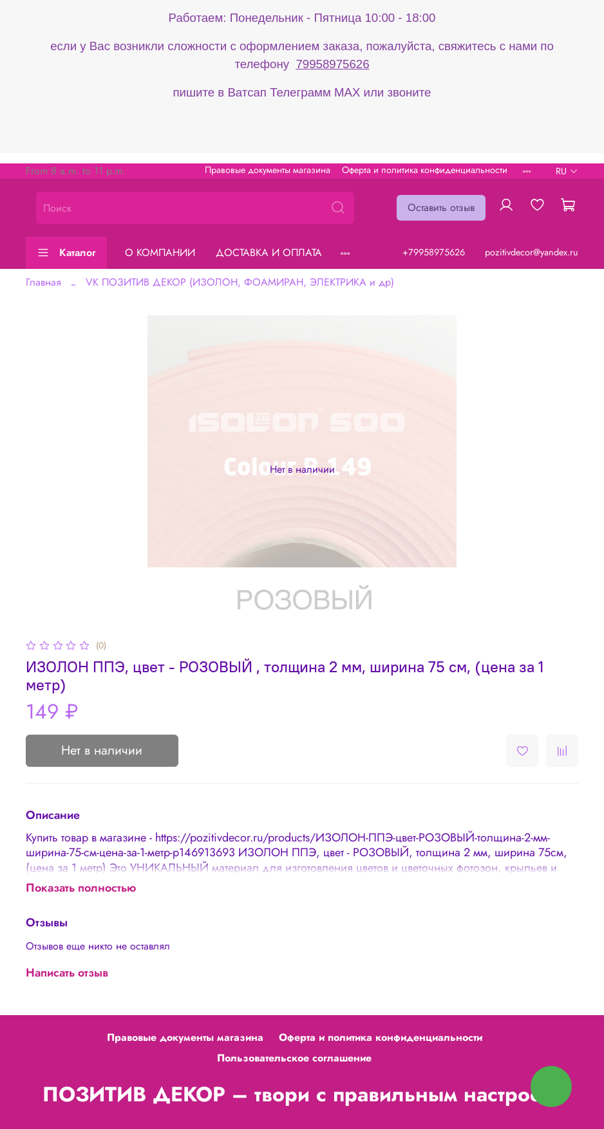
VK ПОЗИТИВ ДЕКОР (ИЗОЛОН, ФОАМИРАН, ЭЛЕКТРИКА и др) (240, 282)
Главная (43, 282)
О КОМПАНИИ (160, 252)
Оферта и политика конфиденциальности (424, 169)
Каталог (66, 252)
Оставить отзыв (441, 207)
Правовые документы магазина (267, 169)
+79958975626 (433, 252)
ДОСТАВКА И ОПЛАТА (269, 252)
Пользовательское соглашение (294, 1058)
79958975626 (332, 64)
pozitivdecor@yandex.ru (531, 252)
